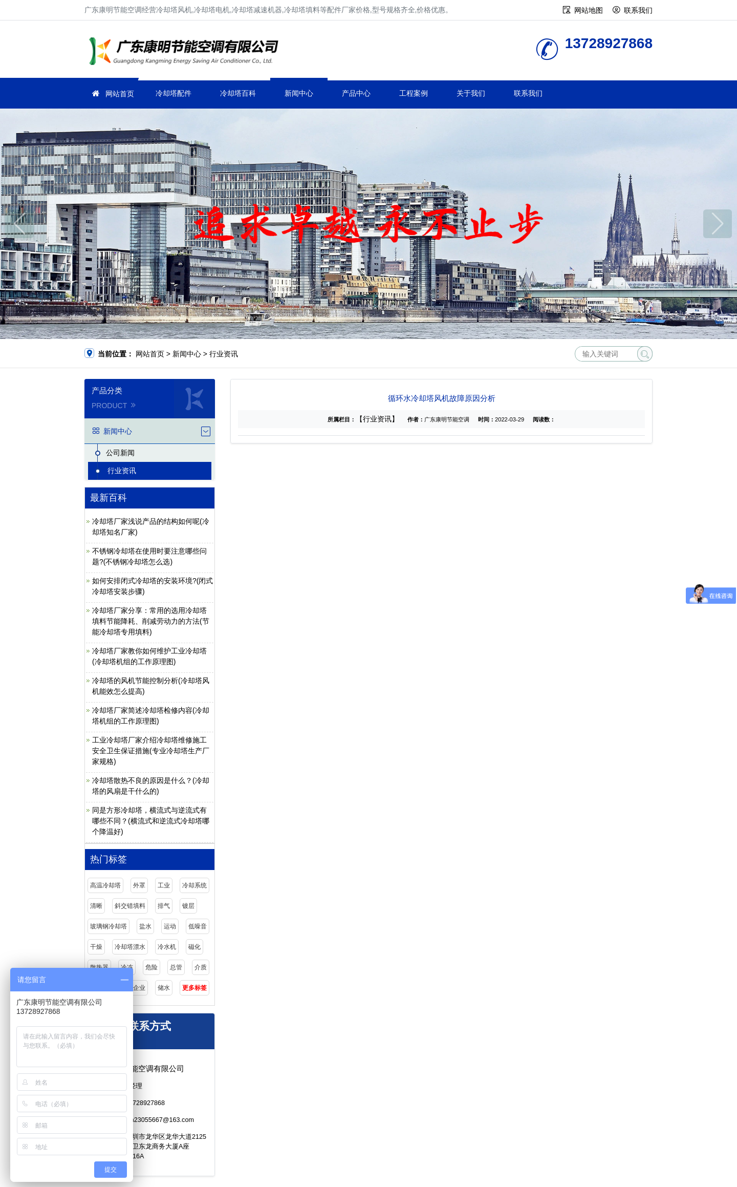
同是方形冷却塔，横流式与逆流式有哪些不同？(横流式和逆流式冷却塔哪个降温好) (150, 821)
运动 (170, 926)
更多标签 (194, 987)
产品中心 (356, 93)
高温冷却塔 (105, 885)
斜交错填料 (130, 905)
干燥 (96, 946)
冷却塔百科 (238, 93)
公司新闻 (120, 453)
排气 (164, 905)
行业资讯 (223, 354)
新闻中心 (299, 93)
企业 (139, 987)
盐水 (145, 926)
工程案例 (413, 93)
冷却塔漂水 (130, 946)
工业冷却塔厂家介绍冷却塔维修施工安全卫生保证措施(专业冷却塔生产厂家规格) (150, 751)
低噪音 (197, 926)
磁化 (194, 946)
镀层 (188, 905)
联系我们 (638, 10)
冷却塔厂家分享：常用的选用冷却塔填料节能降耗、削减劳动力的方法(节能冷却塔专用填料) (150, 621)
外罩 (139, 885)
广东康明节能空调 (186, 52)
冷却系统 (194, 885)
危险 (151, 967)
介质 (200, 967)
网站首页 (119, 94)
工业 (164, 885)
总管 (176, 967)
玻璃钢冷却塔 (108, 926)
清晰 (96, 905)
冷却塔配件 (173, 93)
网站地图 (588, 10)
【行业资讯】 (377, 419)
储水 (164, 987)
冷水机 (167, 946)
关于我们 (471, 93)
